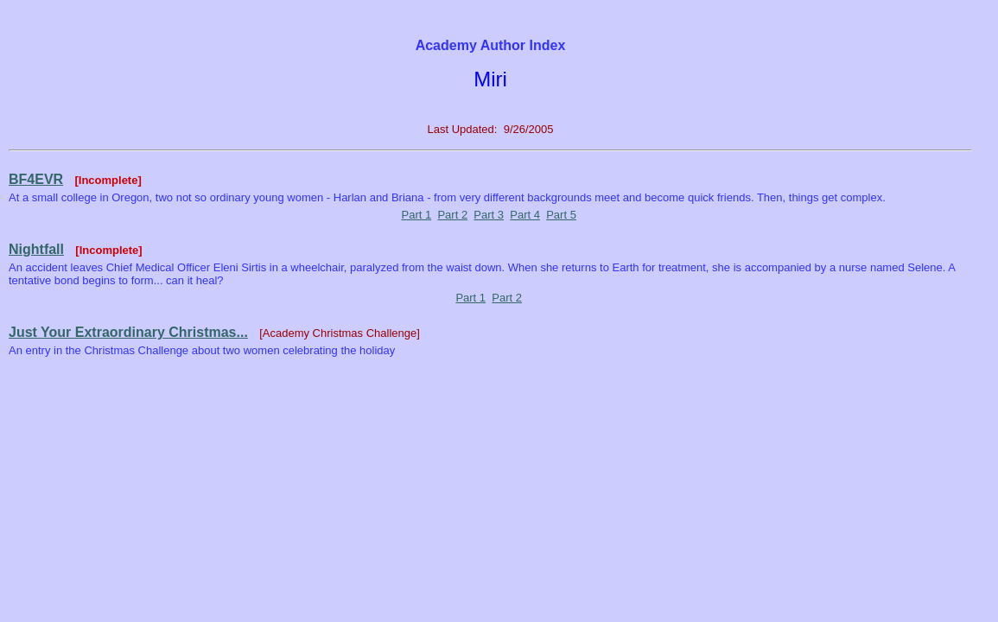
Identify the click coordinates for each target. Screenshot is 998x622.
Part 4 (525, 214)
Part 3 (489, 214)
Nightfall (36, 249)
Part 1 (417, 214)
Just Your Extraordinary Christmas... (128, 332)
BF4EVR (36, 179)
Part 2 (452, 214)
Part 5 (561, 214)
